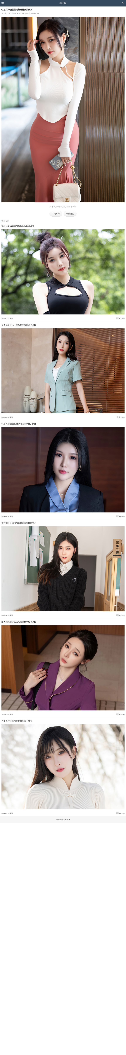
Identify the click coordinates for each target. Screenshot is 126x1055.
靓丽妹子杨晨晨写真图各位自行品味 (17, 226)
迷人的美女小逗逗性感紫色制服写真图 (18, 622)
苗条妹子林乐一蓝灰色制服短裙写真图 (18, 325)
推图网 (63, 3)
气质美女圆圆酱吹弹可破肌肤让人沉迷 (18, 424)
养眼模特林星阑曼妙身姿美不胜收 (16, 721)
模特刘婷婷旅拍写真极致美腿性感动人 (18, 523)
